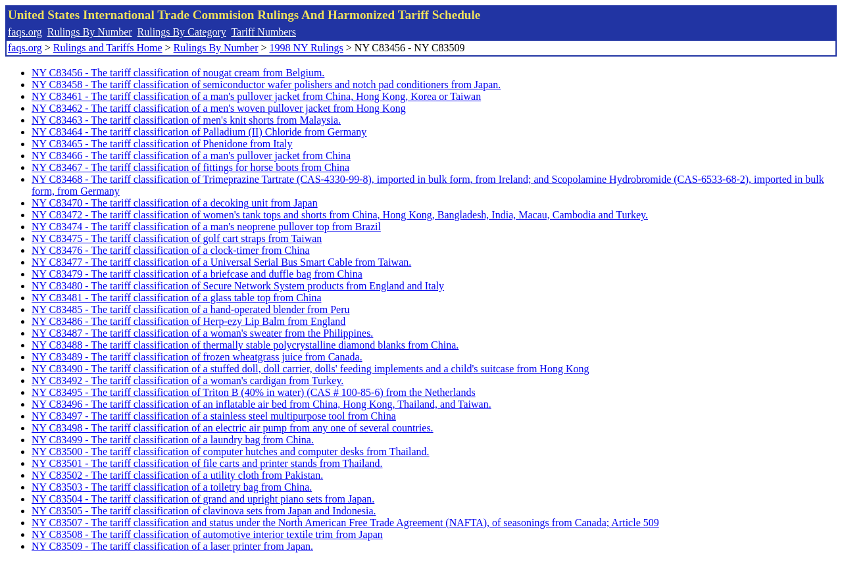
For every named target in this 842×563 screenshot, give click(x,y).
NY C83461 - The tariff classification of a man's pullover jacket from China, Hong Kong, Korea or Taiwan (256, 96)
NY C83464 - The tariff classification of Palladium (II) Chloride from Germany (199, 131)
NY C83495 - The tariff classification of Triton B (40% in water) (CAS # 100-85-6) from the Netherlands (254, 392)
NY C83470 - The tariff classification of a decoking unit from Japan (175, 202)
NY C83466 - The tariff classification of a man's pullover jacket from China (191, 155)
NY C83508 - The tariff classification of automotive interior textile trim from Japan (207, 534)
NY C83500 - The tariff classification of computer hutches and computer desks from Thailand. (231, 451)
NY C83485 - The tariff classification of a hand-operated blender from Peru (191, 309)
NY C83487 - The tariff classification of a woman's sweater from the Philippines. (202, 333)
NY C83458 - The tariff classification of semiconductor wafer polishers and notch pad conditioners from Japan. (266, 84)
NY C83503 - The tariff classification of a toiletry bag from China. (172, 487)
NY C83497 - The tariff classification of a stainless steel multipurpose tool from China (214, 416)
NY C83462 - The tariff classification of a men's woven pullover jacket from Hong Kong (219, 108)
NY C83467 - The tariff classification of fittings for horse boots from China (190, 167)
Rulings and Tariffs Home (107, 47)
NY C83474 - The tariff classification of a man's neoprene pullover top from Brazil (206, 226)
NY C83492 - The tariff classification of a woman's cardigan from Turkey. (187, 380)
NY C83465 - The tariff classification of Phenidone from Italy (162, 143)
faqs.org (25, 31)
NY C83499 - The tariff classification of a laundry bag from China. (173, 439)
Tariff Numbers (263, 31)
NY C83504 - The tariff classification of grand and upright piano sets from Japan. (203, 498)
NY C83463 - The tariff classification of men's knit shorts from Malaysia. (186, 120)
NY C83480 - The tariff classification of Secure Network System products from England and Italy (238, 285)
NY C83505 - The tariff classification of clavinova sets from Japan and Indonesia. (204, 510)
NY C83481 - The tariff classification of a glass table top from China (177, 297)
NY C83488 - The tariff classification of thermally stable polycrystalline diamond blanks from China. (245, 345)
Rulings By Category (181, 31)
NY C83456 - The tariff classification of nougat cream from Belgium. (178, 72)
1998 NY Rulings (306, 47)
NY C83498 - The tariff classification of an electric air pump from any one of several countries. (232, 427)
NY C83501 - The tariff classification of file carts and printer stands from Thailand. (207, 463)
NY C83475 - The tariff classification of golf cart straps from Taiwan (177, 238)
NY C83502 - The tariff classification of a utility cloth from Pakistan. (177, 475)
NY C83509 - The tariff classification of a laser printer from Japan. (172, 546)
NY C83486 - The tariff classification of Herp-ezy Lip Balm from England (188, 321)
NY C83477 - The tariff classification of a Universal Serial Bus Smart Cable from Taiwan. (221, 262)
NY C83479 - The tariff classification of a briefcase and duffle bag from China (197, 274)
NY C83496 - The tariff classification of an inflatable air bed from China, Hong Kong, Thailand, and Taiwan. (261, 404)
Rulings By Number (89, 31)
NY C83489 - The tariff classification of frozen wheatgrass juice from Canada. (197, 356)
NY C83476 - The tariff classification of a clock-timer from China (171, 250)
